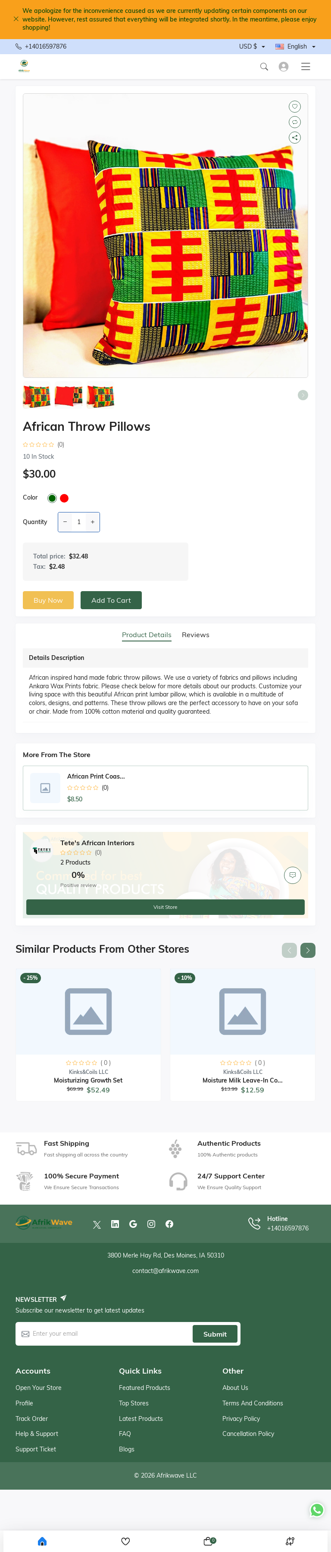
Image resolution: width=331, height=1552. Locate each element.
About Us (235, 1388)
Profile (24, 1403)
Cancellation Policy (248, 1434)
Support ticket (36, 1449)
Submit (215, 1334)
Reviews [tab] (195, 635)
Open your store (39, 1388)
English (291, 46)
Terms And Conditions (252, 1403)
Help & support (37, 1434)
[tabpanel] (165, 687)
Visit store (165, 907)
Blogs (126, 1449)
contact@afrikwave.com (165, 1271)
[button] (307, 950)
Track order (32, 1419)
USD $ (248, 46)
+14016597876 (41, 47)
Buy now (48, 600)
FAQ (125, 1434)
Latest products (141, 1419)
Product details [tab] (147, 635)
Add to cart (111, 600)
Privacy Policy (241, 1419)
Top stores (134, 1403)
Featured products (144, 1388)
